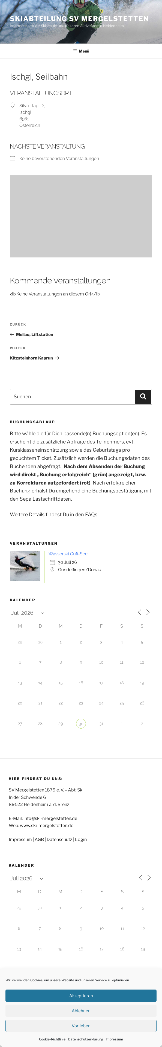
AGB (39, 839)
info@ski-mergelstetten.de (50, 818)
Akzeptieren (81, 995)
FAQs (91, 514)
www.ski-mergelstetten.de (46, 825)
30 (81, 723)
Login (81, 839)
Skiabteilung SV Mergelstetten (79, 19)
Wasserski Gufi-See (68, 553)
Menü (81, 51)
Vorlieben (81, 1025)
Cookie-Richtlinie (52, 1039)
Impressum (114, 1039)
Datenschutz (59, 839)
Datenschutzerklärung (85, 1039)
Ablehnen (81, 1010)
